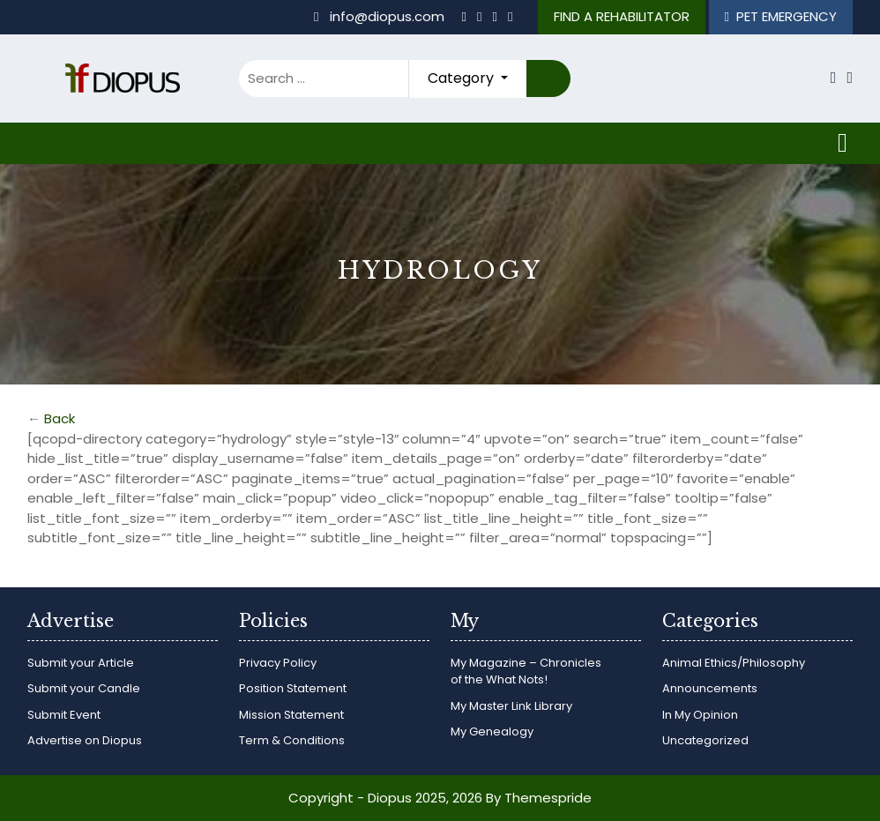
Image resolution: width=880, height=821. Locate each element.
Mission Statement (291, 714)
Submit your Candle (83, 688)
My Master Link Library (511, 706)
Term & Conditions (292, 740)
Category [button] (462, 78)
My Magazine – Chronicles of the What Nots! (526, 671)
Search (548, 79)
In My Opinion (700, 714)
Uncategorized (705, 740)
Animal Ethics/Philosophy (733, 662)
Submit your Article (80, 662)
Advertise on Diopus (84, 740)
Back (59, 418)
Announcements (709, 688)
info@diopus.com (380, 16)
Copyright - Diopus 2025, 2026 (385, 797)
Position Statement (293, 688)
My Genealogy (492, 731)
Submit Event (64, 714)
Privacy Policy (278, 662)
